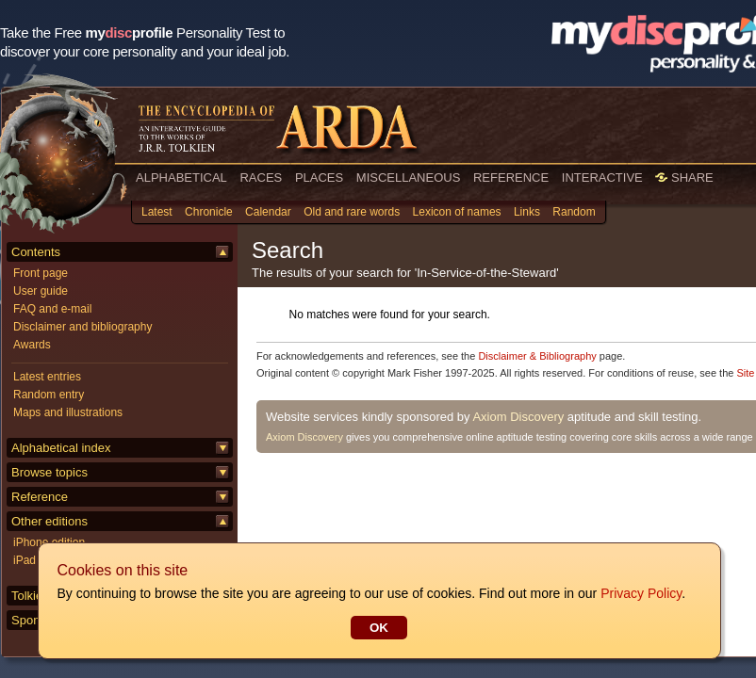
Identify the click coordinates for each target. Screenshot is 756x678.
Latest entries (47, 376)
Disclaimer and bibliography (82, 326)
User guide (40, 291)
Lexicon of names (457, 211)
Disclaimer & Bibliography (537, 356)
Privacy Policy (640, 593)
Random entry (48, 394)
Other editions (49, 521)
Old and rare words (352, 211)
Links (527, 211)
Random (573, 211)
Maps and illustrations (68, 412)
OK (378, 628)
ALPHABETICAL (181, 177)
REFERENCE (511, 177)
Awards (32, 344)
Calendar (268, 211)
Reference (39, 497)
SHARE (684, 177)
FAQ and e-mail (52, 308)
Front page (40, 273)
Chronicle (209, 211)
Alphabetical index (61, 448)
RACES (260, 177)
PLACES (319, 177)
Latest (157, 211)
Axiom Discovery (518, 417)
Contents (35, 252)
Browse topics (49, 472)
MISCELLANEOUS (408, 177)
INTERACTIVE (602, 177)
